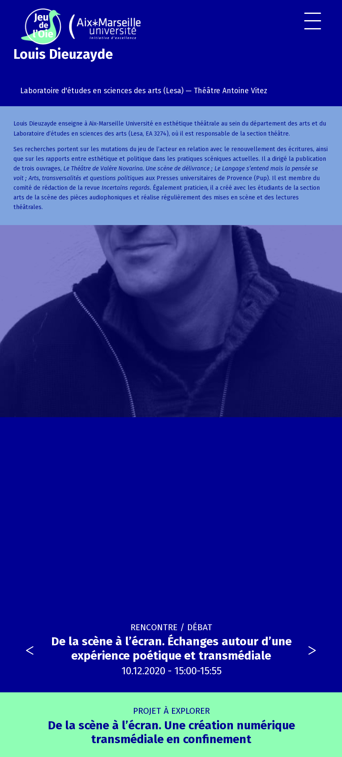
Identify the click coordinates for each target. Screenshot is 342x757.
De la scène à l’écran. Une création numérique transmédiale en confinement (171, 725)
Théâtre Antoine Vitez (230, 90)
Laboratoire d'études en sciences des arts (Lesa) (101, 90)
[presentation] (30, 650)
